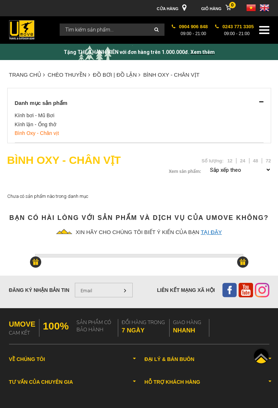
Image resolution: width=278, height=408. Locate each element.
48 (255, 160)
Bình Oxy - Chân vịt (171, 75)
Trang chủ (27, 75)
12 (229, 160)
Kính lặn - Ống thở (35, 124)
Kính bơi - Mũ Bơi (35, 115)
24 (242, 160)
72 (268, 160)
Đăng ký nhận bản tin (39, 290)
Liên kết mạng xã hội (186, 290)
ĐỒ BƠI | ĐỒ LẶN (117, 75)
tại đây (211, 232)
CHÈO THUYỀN (69, 75)
